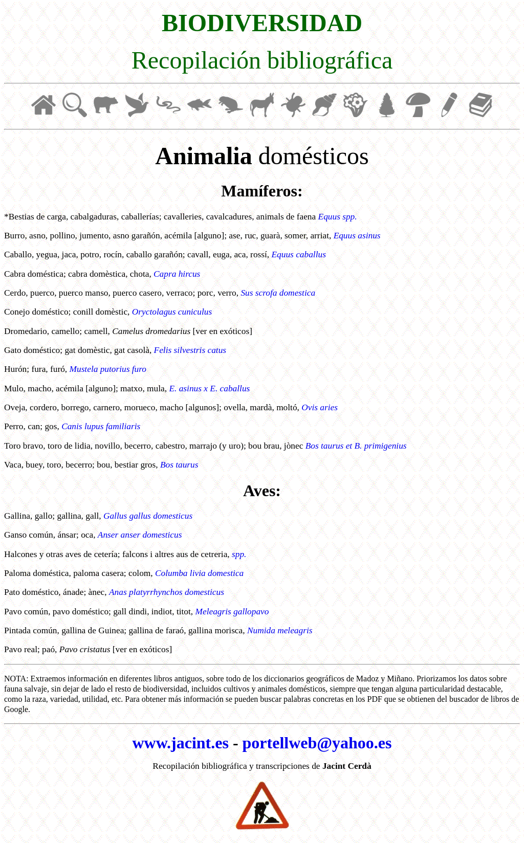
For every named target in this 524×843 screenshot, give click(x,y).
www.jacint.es (180, 743)
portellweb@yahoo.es (317, 743)
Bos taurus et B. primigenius (356, 446)
